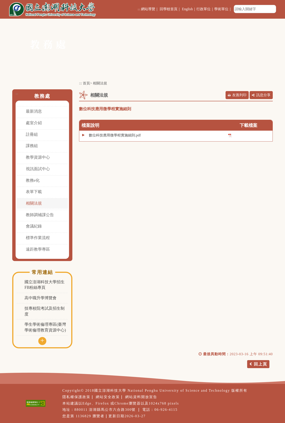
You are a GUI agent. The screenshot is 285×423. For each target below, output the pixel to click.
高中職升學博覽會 (40, 298)
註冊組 (32, 134)
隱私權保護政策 (76, 397)
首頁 (86, 83)
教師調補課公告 (40, 215)
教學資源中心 (38, 157)
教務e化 (33, 180)
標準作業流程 (38, 237)
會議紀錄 (34, 226)
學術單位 (221, 9)
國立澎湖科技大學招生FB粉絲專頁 (44, 285)
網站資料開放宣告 (141, 397)
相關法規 (34, 203)
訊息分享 (263, 95)
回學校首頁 (168, 9)
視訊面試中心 (38, 169)
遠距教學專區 (38, 249)
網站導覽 (148, 9)
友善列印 (239, 95)
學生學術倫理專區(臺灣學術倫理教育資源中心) (45, 327)
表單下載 (34, 192)
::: (139, 9)
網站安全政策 (108, 397)
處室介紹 (34, 123)
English (187, 9)
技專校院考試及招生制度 (44, 311)
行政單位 (203, 9)
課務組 (32, 146)
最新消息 (34, 111)
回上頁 (260, 364)
